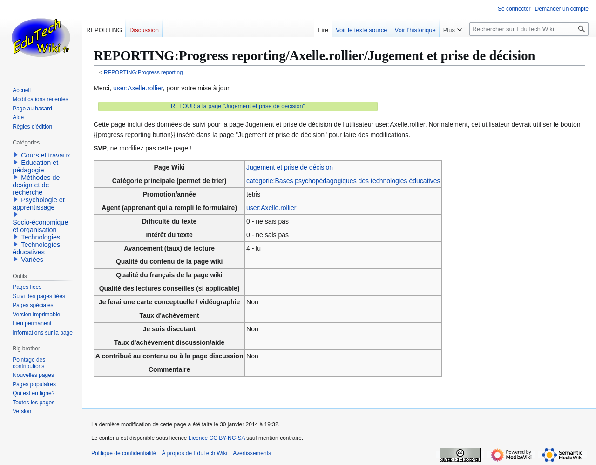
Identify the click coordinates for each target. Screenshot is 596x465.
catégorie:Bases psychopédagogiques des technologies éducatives (343, 181)
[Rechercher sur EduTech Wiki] (529, 29)
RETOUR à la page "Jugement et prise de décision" (238, 106)
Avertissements (252, 453)
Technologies (40, 237)
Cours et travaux (45, 155)
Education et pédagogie (35, 166)
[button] (16, 154)
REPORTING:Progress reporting (143, 72)
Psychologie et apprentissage (39, 203)
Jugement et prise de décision (289, 167)
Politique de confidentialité (123, 453)
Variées (32, 259)
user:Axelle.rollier (138, 88)
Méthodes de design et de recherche (36, 185)
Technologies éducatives (36, 248)
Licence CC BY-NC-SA (217, 438)
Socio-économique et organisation (40, 226)
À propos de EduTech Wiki (194, 453)
